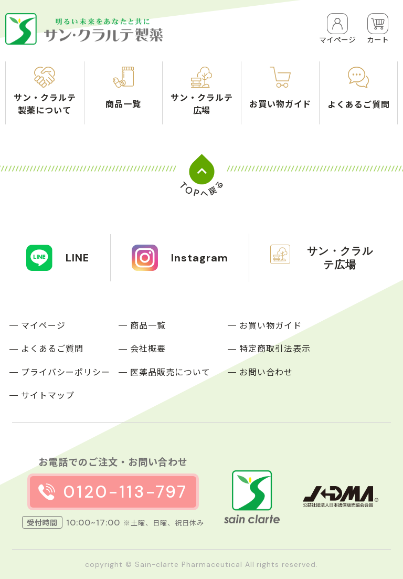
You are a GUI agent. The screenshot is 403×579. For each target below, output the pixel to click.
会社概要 (148, 348)
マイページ (43, 325)
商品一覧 (148, 325)
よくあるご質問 (52, 348)
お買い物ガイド (270, 325)
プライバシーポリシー (65, 371)
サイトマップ (48, 394)
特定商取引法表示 (275, 348)
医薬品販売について (170, 371)
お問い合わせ (266, 371)
